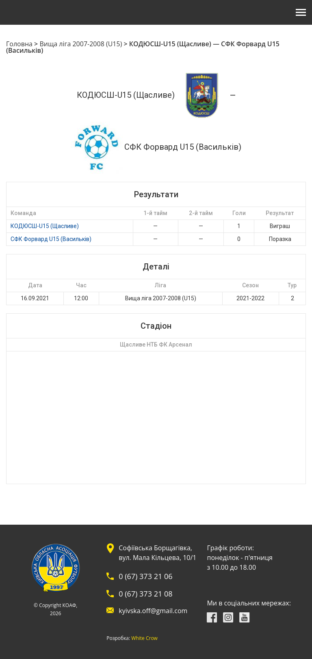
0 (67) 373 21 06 (145, 576)
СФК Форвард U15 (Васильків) (51, 239)
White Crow (144, 638)
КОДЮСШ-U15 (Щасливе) (45, 226)
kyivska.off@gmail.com (153, 610)
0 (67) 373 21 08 (145, 593)
